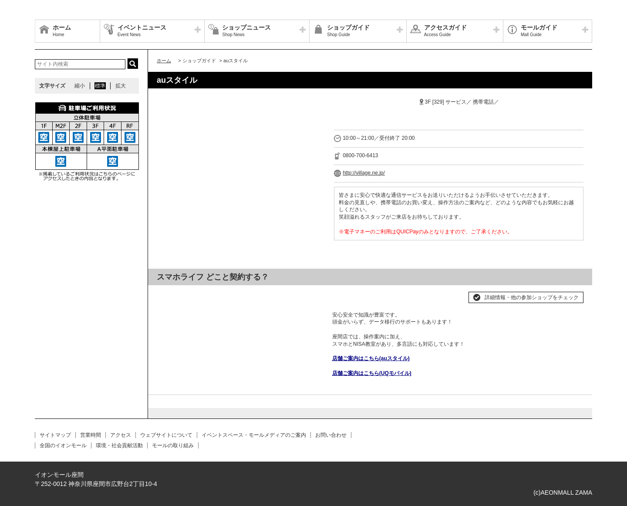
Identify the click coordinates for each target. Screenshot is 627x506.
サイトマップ (55, 435)
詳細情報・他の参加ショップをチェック (532, 297)
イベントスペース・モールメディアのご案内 (254, 435)
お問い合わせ (331, 435)
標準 (100, 86)
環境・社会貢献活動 (119, 445)
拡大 (120, 86)
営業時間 (90, 435)
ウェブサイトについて (166, 435)
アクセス (120, 435)
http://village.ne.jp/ (364, 173)
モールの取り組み (173, 445)
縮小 (79, 86)
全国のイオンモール (63, 445)
